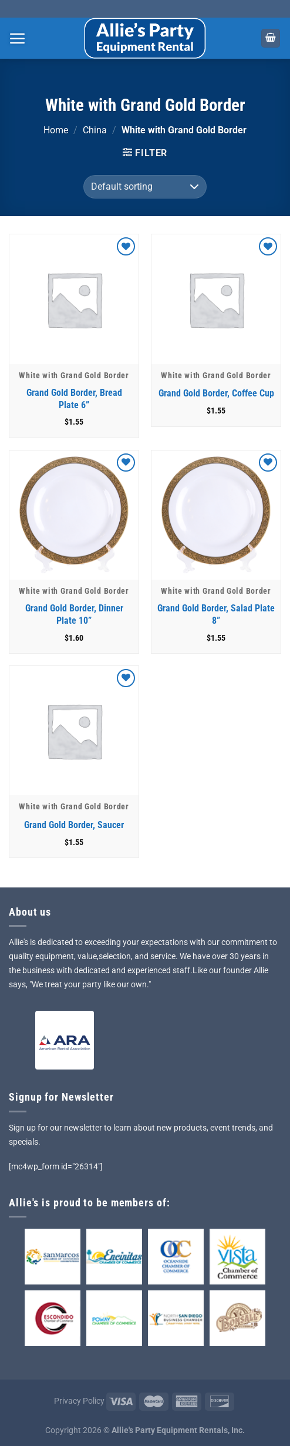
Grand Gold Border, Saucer (74, 824)
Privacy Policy (79, 1401)
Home (55, 130)
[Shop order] (145, 187)
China (95, 130)
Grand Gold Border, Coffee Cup (216, 393)
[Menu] (17, 38)
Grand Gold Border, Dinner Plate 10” (74, 614)
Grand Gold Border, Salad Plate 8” (216, 614)
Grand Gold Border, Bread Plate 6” (74, 399)
